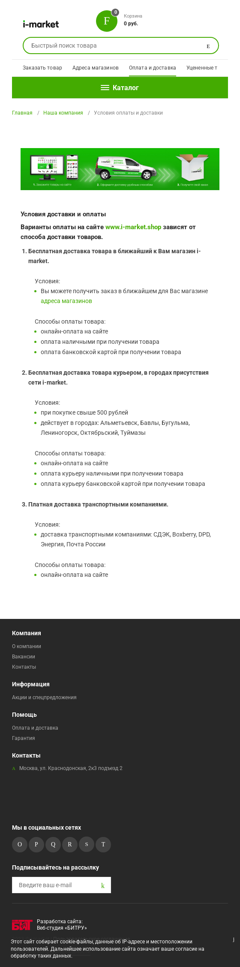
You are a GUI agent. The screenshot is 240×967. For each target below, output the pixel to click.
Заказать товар (42, 68)
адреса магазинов (66, 300)
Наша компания (63, 113)
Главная (22, 113)
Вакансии (23, 657)
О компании (26, 646)
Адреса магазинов (95, 68)
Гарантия (23, 738)
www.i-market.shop (133, 227)
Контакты (24, 667)
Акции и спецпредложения (44, 697)
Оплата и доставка (152, 68)
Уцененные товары (210, 68)
